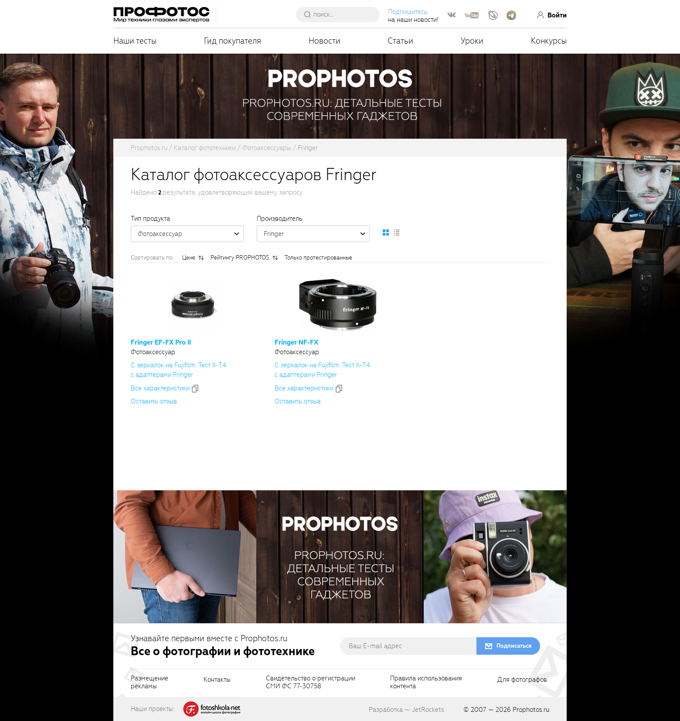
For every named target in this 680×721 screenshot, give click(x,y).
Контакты (217, 680)
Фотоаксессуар (190, 234)
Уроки (472, 40)
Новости (324, 40)
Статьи (400, 40)
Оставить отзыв (154, 401)
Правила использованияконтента (426, 682)
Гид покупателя (232, 40)
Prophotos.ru (531, 709)
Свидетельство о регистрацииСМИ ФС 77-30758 (310, 682)
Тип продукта (150, 218)
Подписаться (513, 645)
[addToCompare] (195, 389)
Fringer (316, 234)
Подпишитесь (408, 11)
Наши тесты (134, 40)
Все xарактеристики (160, 388)
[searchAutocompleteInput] (341, 14)
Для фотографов (522, 680)
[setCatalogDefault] (386, 232)
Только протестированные (318, 257)
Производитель (280, 218)
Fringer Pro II (161, 342)
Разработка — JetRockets (406, 709)
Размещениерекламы (149, 682)
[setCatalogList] (396, 232)
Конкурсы (549, 40)
